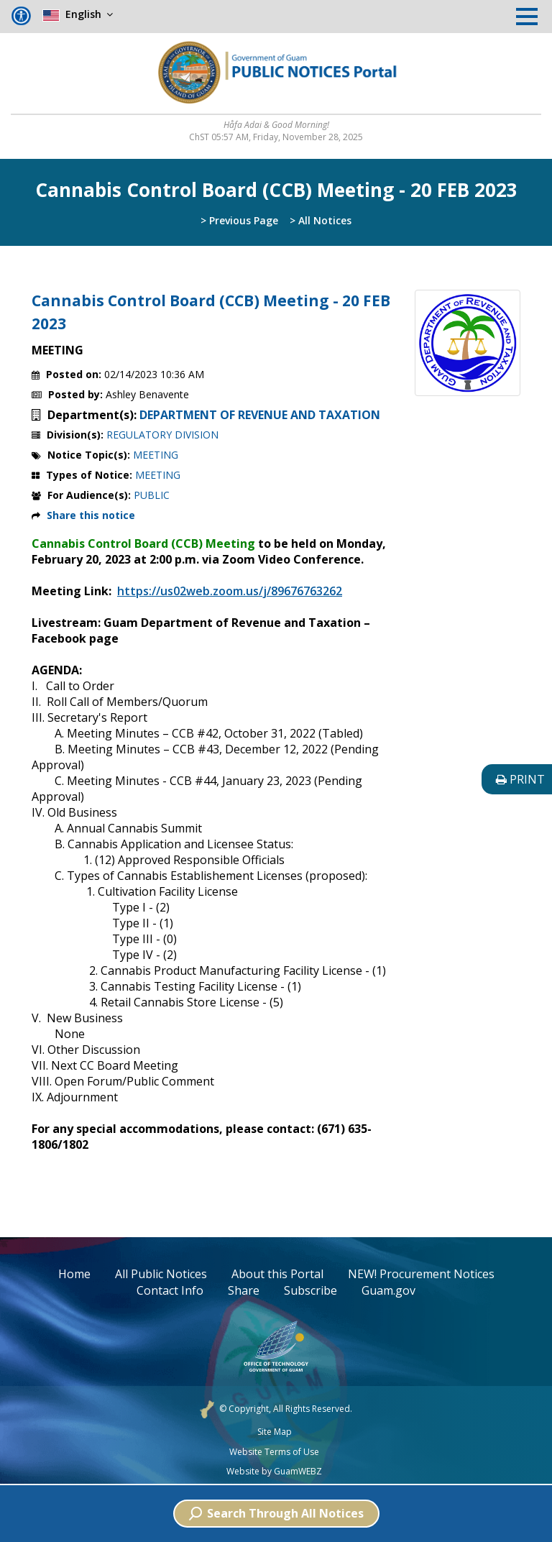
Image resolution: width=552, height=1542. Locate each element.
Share (243, 1290)
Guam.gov (388, 1290)
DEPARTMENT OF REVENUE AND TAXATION (259, 415)
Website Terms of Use (274, 1452)
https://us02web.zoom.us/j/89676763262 (229, 591)
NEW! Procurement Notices (421, 1274)
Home (74, 1274)
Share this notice (91, 515)
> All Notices (320, 220)
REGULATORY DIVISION (162, 434)
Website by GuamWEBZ (274, 1471)
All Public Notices (161, 1274)
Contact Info (170, 1290)
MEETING (155, 455)
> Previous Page (239, 220)
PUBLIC (152, 495)
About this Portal (277, 1274)
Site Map (274, 1432)
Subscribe (310, 1290)
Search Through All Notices (276, 1513)
